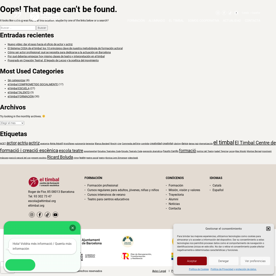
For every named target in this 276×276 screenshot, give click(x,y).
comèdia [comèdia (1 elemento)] (145, 143)
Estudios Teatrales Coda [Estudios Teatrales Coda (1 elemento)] (109, 151)
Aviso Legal (159, 271)
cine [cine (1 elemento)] (119, 143)
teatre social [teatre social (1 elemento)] (92, 158)
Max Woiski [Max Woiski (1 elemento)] (240, 151)
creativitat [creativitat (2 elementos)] (167, 143)
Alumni (173, 199)
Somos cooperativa (203, 20)
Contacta (252, 20)
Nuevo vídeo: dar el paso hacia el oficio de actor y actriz (40, 44)
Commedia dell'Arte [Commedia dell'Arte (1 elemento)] (131, 143)
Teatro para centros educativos (108, 199)
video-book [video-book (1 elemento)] (133, 158)
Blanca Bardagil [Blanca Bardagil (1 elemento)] (102, 143)
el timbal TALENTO (19, 92)
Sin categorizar (16, 80)
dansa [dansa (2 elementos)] (184, 143)
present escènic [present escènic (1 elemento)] (39, 158)
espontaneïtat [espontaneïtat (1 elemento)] (90, 151)
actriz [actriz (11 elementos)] (34, 142)
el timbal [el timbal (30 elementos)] (223, 142)
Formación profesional (102, 185)
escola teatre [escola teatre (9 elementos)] (71, 150)
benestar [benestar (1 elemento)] (90, 143)
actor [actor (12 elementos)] (12, 142)
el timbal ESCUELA (19, 88)
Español (256, 13)
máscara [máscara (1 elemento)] (4, 158)
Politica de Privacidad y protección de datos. (234, 269)
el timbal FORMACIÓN (21, 96)
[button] (268, 229)
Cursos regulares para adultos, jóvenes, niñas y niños (123, 190)
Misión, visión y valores (184, 190)
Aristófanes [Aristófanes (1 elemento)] (69, 143)
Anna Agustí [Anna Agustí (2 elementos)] (56, 143)
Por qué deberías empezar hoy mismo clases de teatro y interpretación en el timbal (56, 56)
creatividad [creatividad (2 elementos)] (156, 143)
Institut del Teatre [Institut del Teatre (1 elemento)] (205, 151)
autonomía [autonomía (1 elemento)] (80, 143)
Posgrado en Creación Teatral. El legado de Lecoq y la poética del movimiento (53, 60)
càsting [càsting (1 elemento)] (177, 143)
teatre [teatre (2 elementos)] (82, 157)
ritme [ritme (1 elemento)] (76, 158)
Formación (136, 20)
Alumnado (157, 20)
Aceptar (192, 261)
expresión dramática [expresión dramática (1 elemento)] (152, 151)
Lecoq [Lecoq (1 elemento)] (232, 151)
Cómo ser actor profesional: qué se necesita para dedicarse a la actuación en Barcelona (59, 52)
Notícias (174, 204)
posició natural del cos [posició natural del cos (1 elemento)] (20, 158)
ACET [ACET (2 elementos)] (3, 143)
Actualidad (232, 20)
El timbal (176, 20)
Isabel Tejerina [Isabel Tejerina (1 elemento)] (221, 151)
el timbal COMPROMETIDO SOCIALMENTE (33, 84)
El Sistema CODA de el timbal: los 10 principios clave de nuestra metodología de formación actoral (65, 48)
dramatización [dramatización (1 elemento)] (206, 143)
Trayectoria (176, 194)
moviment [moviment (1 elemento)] (267, 151)
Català (245, 13)
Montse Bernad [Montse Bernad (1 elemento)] (254, 151)
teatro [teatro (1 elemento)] (102, 158)
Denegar (223, 261)
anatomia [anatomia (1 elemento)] (44, 143)
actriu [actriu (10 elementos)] (22, 142)
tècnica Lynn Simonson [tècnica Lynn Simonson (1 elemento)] (116, 158)
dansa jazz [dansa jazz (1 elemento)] (194, 143)
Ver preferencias (255, 261)
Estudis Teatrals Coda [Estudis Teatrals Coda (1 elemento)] (131, 151)
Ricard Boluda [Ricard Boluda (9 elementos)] (60, 157)
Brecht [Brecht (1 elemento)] (113, 143)
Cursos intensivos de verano (106, 194)
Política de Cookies (199, 269)
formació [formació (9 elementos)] (187, 150)
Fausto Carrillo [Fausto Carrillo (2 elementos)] (170, 151)
